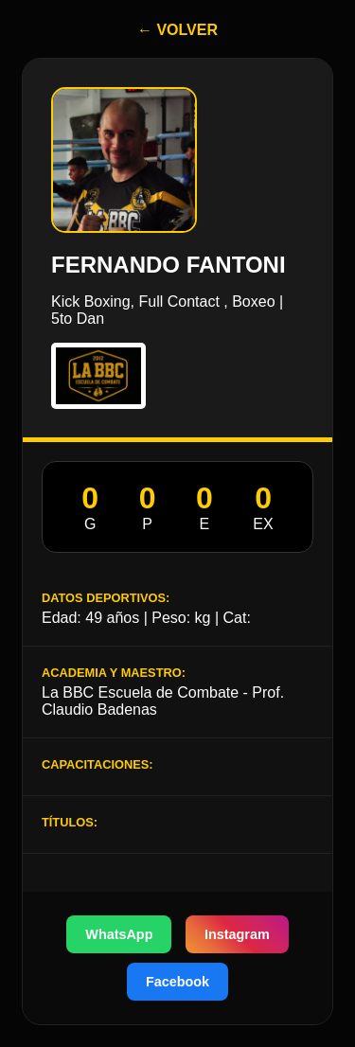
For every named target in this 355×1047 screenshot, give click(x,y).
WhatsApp (118, 934)
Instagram (237, 934)
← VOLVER (177, 30)
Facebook (177, 981)
